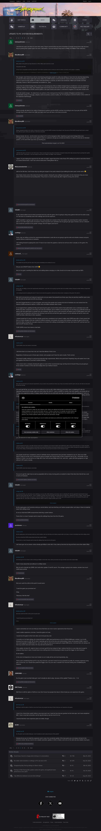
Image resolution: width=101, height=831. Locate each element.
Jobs (24, 1)
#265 (88, 168)
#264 (88, 123)
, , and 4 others (28, 481)
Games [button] (18, 1)
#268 (88, 255)
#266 (88, 212)
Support (34, 1)
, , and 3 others (26, 229)
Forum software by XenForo (51, 829)
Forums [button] (12, 1)
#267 (88, 234)
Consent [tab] (30, 402)
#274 (88, 556)
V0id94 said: (19, 344)
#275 (88, 583)
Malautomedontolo (22, 168)
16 (24, 38)
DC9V (17, 730)
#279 (88, 703)
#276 (88, 610)
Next (31, 38)
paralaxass (19, 527)
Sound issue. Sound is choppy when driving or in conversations (32, 763)
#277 (88, 678)
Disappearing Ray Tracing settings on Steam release (29, 772)
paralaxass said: (20, 562)
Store (28, 1)
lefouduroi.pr (20, 338)
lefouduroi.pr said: (20, 61)
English (50, 791)
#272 (88, 487)
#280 (88, 730)
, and (27, 206)
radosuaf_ (19, 255)
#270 (88, 338)
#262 (88, 55)
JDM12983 (19, 678)
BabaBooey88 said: (21, 261)
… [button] (26, 38)
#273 (88, 527)
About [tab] (70, 402)
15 (22, 38)
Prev (11, 38)
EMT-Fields (19, 692)
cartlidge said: (19, 287)
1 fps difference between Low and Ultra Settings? (28, 782)
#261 (88, 42)
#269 (88, 281)
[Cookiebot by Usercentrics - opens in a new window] (73, 398)
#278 (88, 692)
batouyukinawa (20, 42)
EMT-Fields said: (20, 709)
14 (20, 38)
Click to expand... (53, 72)
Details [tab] (50, 402)
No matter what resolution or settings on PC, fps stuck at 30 (31, 767)
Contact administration (37, 822)
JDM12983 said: (20, 736)
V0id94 (18, 212)
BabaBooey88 (20, 55)
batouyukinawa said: (21, 129)
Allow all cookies (70, 432)
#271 (88, 377)
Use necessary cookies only (31, 432)
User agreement (46, 822)
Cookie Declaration (58, 822)
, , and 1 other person (30, 250)
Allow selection (50, 432)
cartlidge (18, 234)
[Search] (88, 34)
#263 (88, 107)
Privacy (51, 822)
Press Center (65, 822)
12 (16, 38)
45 (28, 38)
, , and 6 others (26, 604)
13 (18, 38)
